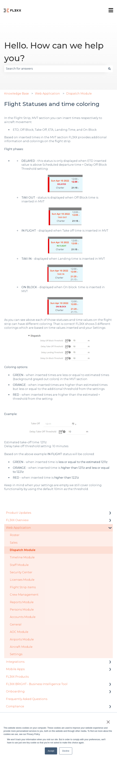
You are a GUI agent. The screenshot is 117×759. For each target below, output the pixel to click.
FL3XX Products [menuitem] (17, 676)
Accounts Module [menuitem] (22, 617)
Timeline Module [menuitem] (22, 557)
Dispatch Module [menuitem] (22, 550)
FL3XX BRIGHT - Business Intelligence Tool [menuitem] (36, 684)
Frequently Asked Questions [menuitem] (26, 699)
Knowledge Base (16, 93)
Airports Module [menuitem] (22, 639)
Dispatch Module (79, 93)
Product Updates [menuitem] (18, 512)
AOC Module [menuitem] (19, 632)
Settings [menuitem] (16, 654)
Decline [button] (65, 751)
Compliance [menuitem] (15, 706)
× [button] (108, 722)
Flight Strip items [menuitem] (23, 587)
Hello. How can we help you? (54, 51)
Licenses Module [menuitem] (22, 579)
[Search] (109, 68)
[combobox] (55, 68)
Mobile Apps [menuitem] (15, 669)
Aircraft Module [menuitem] (21, 646)
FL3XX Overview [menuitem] (17, 520)
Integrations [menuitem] (15, 661)
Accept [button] (51, 751)
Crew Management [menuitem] (24, 594)
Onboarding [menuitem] (15, 691)
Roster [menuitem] (15, 535)
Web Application (47, 93)
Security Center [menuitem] (21, 572)
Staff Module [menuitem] (19, 565)
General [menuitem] (15, 624)
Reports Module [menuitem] (22, 602)
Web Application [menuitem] (18, 527)
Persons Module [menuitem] (22, 609)
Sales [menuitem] (13, 542)
